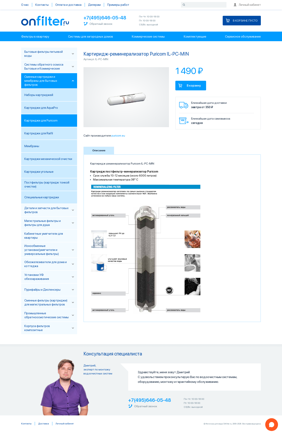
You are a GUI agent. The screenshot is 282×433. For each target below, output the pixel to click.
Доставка (43, 423)
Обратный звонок (97, 23)
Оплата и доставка (68, 5)
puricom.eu (118, 135)
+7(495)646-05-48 (104, 18)
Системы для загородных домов (90, 36)
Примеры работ (118, 5)
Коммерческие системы (148, 36)
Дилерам (94, 5)
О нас (25, 5)
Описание (98, 150)
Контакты (42, 5)
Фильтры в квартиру (35, 36)
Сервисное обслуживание (243, 36)
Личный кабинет (247, 5)
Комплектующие (195, 36)
